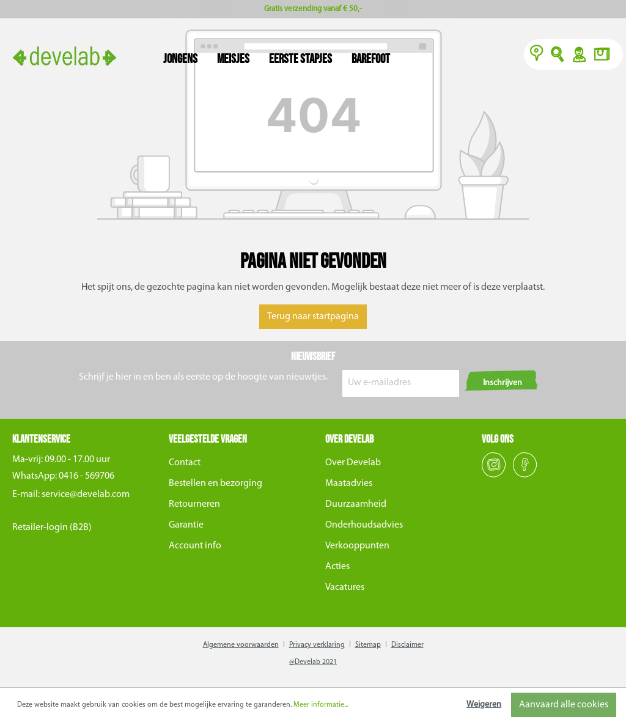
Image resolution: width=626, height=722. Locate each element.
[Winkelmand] (605, 56)
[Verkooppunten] (537, 55)
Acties (337, 567)
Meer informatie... (320, 705)
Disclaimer (407, 645)
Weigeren (483, 704)
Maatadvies (348, 483)
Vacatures (344, 587)
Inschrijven (502, 383)
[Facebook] (525, 475)
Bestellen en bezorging (215, 483)
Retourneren (194, 504)
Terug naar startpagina (313, 317)
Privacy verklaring (317, 645)
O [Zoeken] (558, 55)
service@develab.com (86, 494)
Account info (195, 546)
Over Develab (353, 463)
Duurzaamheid (355, 504)
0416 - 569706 (86, 476)
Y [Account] (578, 55)
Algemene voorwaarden (241, 645)
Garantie (186, 525)
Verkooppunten (357, 546)
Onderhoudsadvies (364, 525)
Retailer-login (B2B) (52, 527)
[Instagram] (495, 475)
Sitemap (368, 645)
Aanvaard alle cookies (563, 705)
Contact (185, 463)
